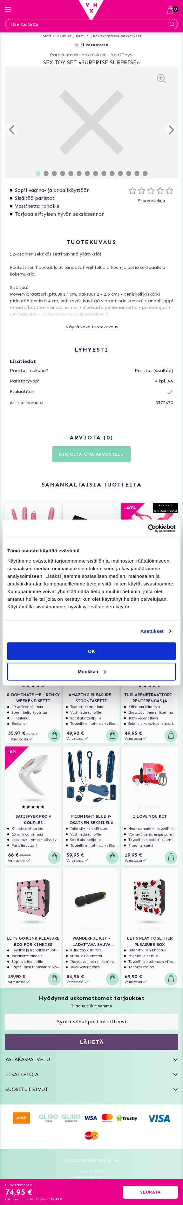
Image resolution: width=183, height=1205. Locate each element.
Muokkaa (92, 671)
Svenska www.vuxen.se (91, 1177)
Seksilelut (63, 36)
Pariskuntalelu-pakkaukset (117, 36)
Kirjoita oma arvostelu (91, 454)
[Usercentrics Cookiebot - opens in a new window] (148, 528)
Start (47, 36)
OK (91, 651)
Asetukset (152, 631)
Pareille (82, 36)
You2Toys (121, 55)
